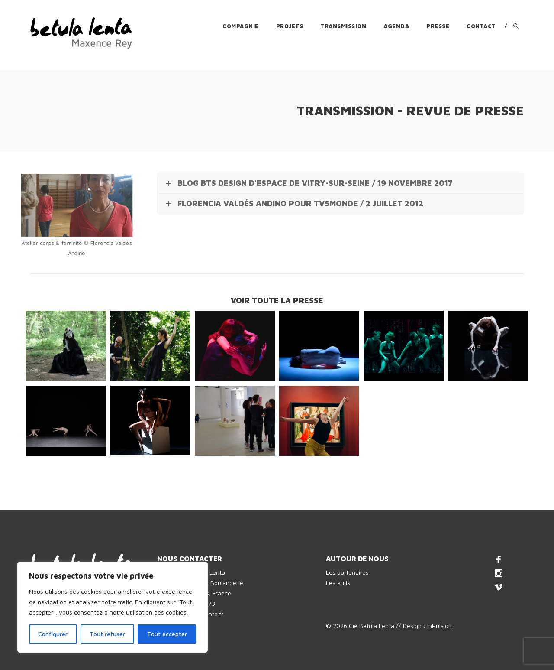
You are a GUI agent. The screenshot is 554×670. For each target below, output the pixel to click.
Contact (481, 26)
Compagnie (240, 26)
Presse (437, 26)
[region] (112, 607)
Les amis (338, 582)
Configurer (53, 633)
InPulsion (439, 625)
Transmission (343, 26)
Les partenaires (347, 572)
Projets (289, 26)
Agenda (396, 26)
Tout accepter (167, 633)
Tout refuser (107, 633)
